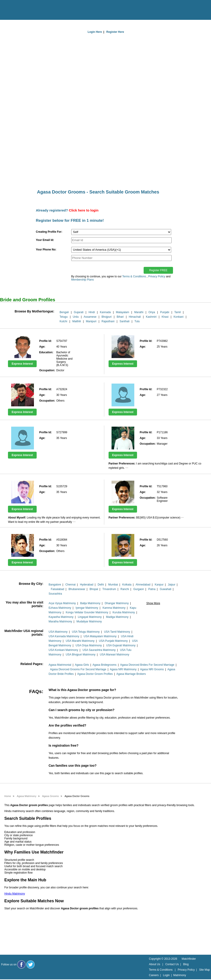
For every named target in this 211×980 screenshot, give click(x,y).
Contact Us (172, 964)
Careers (154, 975)
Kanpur (159, 584)
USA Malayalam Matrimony (100, 636)
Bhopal (94, 589)
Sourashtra (55, 593)
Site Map (204, 969)
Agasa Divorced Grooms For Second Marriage (78, 669)
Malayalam (122, 312)
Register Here (115, 32)
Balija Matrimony (90, 603)
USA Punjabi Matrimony (113, 640)
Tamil (177, 312)
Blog (186, 964)
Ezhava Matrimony (59, 607)
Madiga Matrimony (117, 617)
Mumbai (113, 584)
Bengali (64, 312)
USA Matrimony (57, 631)
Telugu (64, 316)
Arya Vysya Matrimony (62, 603)
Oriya (151, 312)
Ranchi (124, 589)
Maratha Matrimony (60, 621)
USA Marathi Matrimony (80, 640)
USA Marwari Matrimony (114, 654)
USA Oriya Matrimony (89, 645)
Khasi (165, 316)
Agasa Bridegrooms (104, 664)
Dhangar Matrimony (117, 603)
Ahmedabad (143, 584)
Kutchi (63, 321)
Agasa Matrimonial (59, 664)
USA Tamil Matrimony (117, 631)
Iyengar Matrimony (87, 607)
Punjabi (164, 312)
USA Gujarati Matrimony (120, 645)
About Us (154, 964)
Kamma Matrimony (114, 607)
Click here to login (84, 210)
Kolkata (126, 584)
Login (166, 975)
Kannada (105, 312)
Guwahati (165, 589)
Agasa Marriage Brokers (131, 674)
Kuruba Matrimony (124, 612)
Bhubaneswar (77, 589)
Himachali (135, 316)
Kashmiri (151, 316)
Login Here (95, 32)
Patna (151, 589)
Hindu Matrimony (14, 893)
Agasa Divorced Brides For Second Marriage (147, 664)
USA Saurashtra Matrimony (99, 650)
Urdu (76, 316)
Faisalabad (57, 589)
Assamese (90, 316)
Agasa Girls (82, 664)
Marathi (138, 312)
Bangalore (54, 584)
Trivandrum (109, 589)
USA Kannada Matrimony (63, 636)
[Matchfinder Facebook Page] (21, 964)
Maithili (76, 321)
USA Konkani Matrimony (63, 650)
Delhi (101, 584)
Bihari (120, 316)
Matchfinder (189, 958)
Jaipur (171, 584)
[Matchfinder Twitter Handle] (30, 964)
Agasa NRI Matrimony (123, 669)
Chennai (70, 584)
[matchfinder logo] (23, 10)
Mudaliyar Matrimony (89, 621)
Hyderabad (86, 584)
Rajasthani (108, 321)
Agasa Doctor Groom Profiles (95, 674)
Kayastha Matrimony (60, 617)
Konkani (178, 316)
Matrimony (179, 975)
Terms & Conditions (134, 276)
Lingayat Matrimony (90, 617)
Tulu (137, 321)
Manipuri (91, 321)
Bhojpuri (107, 316)
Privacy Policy (156, 276)
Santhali (124, 321)
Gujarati (78, 312)
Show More (153, 603)
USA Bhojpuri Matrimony (81, 654)
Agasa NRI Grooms (152, 669)
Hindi (92, 312)
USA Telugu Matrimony (86, 631)
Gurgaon (138, 589)
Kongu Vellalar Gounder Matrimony (87, 612)
